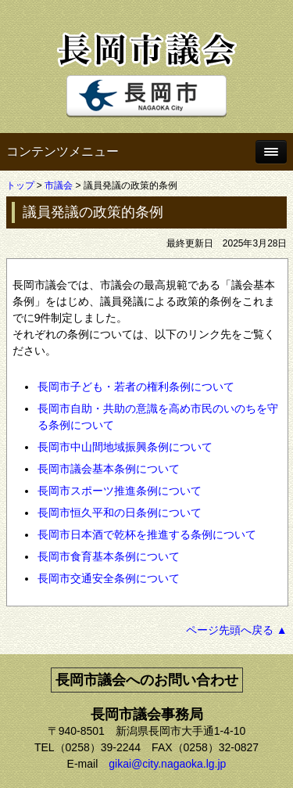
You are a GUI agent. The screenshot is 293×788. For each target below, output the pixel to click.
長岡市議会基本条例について (109, 468)
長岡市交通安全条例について (109, 578)
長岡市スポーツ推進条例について (120, 490)
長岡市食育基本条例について (109, 556)
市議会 (59, 185)
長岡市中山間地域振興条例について (125, 447)
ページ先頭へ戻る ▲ (237, 630)
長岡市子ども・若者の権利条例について (136, 386)
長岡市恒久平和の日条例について (120, 512)
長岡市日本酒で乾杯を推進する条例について (147, 534)
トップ (20, 185)
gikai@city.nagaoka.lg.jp (167, 763)
